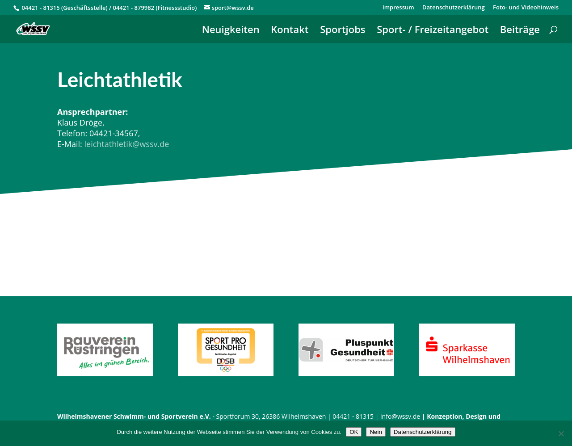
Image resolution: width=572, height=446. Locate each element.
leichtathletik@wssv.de (126, 144)
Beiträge (520, 31)
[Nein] (560, 433)
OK (353, 432)
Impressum (398, 7)
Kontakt (289, 31)
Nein (376, 432)
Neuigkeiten (231, 31)
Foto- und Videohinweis (526, 7)
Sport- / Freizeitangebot (432, 31)
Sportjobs (342, 31)
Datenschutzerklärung (453, 7)
